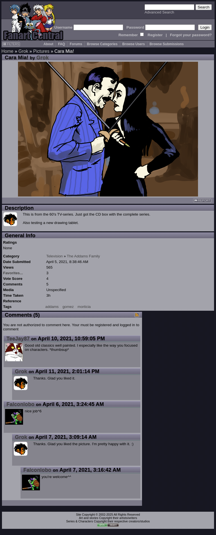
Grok (23, 51)
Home (7, 51)
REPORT (202, 200)
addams (51, 307)
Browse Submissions (167, 44)
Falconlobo (20, 404)
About (48, 44)
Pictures (41, 51)
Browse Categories (102, 44)
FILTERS (11, 44)
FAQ (61, 44)
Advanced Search (159, 12)
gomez (68, 307)
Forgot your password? (191, 35)
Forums (76, 44)
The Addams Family (83, 256)
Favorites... (13, 273)
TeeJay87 (18, 338)
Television (54, 256)
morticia (84, 307)
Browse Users (133, 44)
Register (155, 35)
